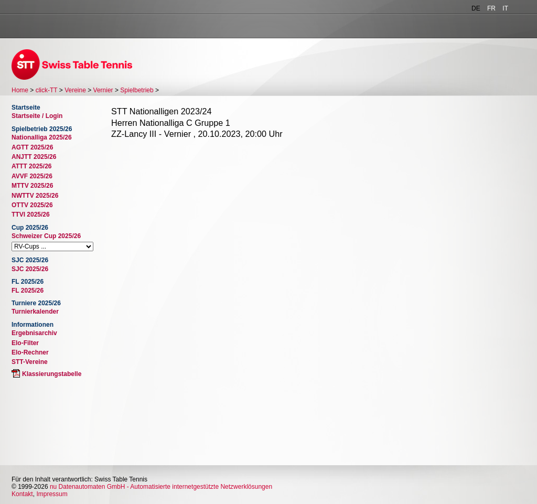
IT (505, 8)
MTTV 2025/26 (32, 185)
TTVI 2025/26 (31, 214)
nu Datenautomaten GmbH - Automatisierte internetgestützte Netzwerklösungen (161, 486)
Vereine (75, 90)
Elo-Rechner (30, 352)
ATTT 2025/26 (31, 166)
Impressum (51, 494)
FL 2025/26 (28, 290)
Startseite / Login (37, 116)
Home (20, 90)
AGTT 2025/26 (32, 147)
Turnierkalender (35, 311)
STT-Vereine (30, 362)
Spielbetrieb (136, 90)
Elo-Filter (25, 343)
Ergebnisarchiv (34, 333)
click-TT (47, 90)
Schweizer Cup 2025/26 (46, 236)
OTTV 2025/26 (32, 205)
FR (491, 8)
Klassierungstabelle (51, 374)
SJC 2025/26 (30, 269)
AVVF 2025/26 (32, 176)
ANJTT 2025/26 (34, 156)
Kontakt (22, 494)
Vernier (103, 90)
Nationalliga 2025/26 (42, 137)
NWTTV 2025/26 (35, 195)
